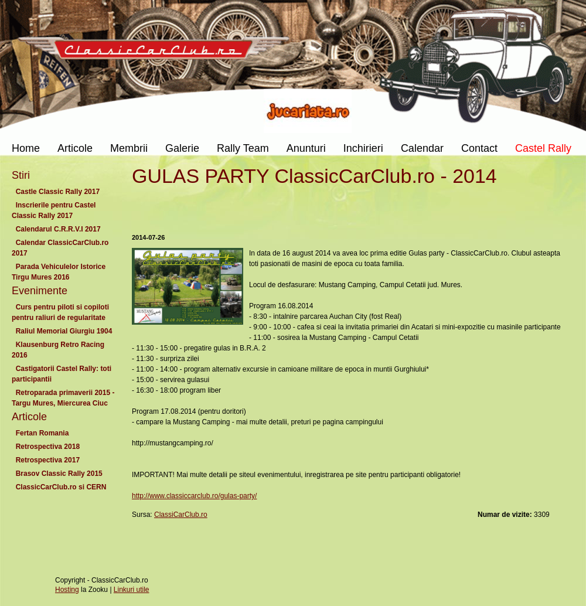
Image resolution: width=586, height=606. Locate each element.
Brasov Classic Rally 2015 (59, 473)
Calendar (422, 148)
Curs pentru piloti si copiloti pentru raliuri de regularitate (61, 312)
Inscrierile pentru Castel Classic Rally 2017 (54, 210)
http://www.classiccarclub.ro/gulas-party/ (194, 496)
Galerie (182, 148)
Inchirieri (363, 148)
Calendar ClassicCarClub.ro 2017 (60, 248)
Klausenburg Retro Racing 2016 (58, 350)
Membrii (129, 148)
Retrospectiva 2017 (48, 460)
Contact (479, 148)
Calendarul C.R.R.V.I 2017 (58, 229)
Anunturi (306, 148)
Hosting (67, 589)
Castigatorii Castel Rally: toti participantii (61, 374)
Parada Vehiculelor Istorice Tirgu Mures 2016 (58, 272)
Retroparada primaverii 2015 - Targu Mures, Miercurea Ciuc (63, 398)
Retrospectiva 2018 (48, 446)
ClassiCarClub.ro (180, 514)
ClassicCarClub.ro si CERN (61, 487)
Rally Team (243, 148)
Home (26, 148)
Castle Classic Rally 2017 (58, 192)
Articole (75, 148)
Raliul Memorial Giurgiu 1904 (64, 331)
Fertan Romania (42, 433)
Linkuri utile (131, 589)
